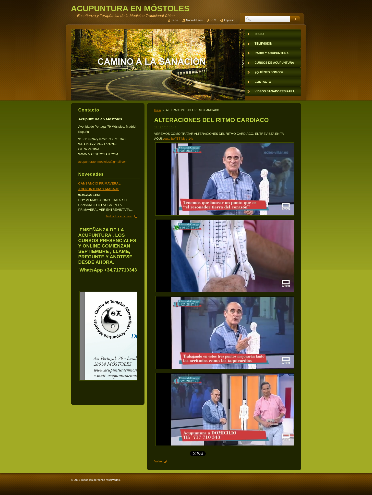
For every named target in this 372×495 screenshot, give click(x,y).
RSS (213, 20)
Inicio (157, 110)
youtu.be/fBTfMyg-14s (178, 138)
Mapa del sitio (194, 20)
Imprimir (229, 20)
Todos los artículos (119, 216)
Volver (158, 461)
